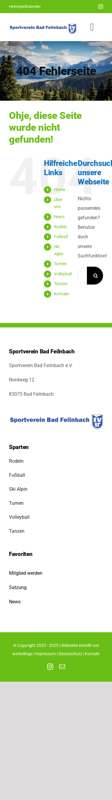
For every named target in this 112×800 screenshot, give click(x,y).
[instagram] (100, 6)
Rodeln (60, 226)
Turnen (60, 263)
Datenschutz (70, 653)
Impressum (45, 653)
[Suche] (96, 276)
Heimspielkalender (25, 6)
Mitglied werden (25, 573)
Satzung (18, 587)
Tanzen (60, 283)
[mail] (62, 667)
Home (59, 189)
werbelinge (22, 653)
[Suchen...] (82, 276)
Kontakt (61, 293)
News (59, 216)
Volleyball (63, 273)
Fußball (61, 236)
